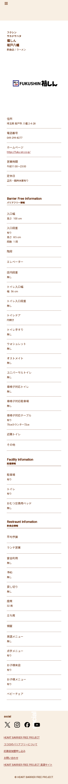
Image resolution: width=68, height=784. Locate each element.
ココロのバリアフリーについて (20, 744)
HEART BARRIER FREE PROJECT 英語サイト (28, 764)
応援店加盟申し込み (14, 751)
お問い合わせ (11, 758)
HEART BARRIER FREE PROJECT (22, 737)
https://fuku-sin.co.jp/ (19, 152)
